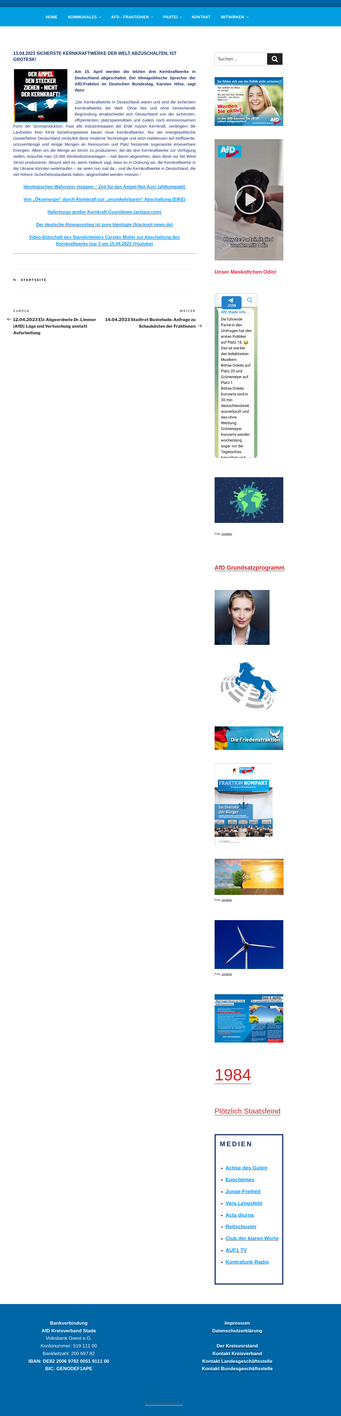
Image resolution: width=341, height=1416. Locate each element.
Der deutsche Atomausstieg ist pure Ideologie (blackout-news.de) (104, 224)
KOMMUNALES (85, 17)
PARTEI (173, 17)
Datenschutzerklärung (237, 1330)
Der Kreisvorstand (237, 1345)
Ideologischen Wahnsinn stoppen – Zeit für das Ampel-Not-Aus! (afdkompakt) (104, 186)
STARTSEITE (34, 280)
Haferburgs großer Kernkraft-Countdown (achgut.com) (104, 212)
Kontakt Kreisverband (237, 1353)
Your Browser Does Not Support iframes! (236, 375)
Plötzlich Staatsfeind (248, 1111)
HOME (51, 17)
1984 (233, 1075)
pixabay (226, 533)
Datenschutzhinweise (164, 1403)
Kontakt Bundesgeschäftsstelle (237, 1368)
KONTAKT (201, 17)
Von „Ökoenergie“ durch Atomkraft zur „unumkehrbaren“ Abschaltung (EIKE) (104, 199)
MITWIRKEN (235, 17)
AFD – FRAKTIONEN (132, 17)
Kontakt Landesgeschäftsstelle (237, 1361)
